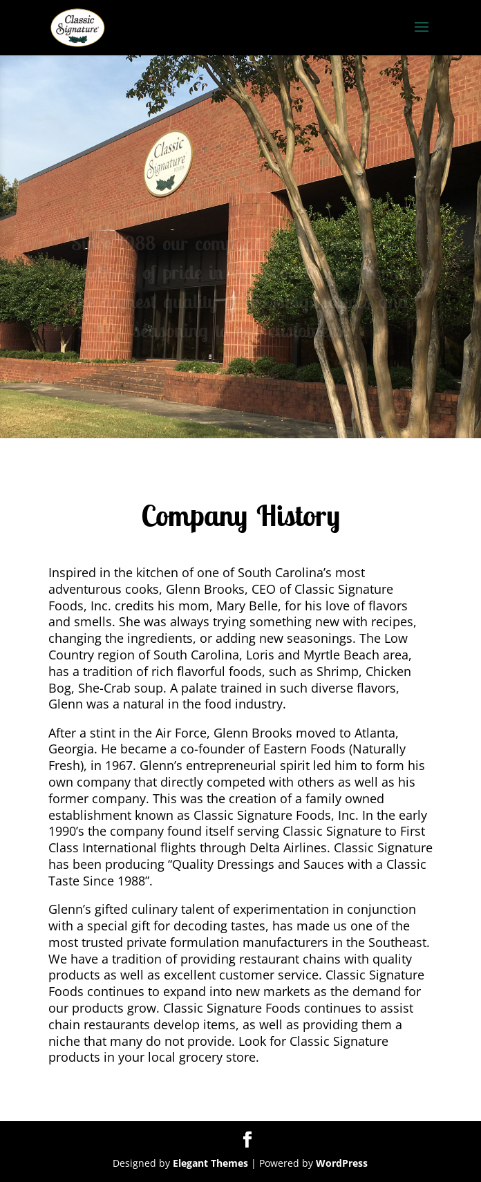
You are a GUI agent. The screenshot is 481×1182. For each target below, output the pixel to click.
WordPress (342, 1163)
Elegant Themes (210, 1163)
